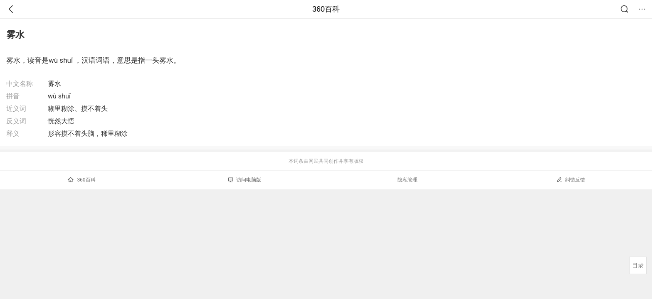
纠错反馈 (570, 179)
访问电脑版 (244, 180)
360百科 (326, 9)
